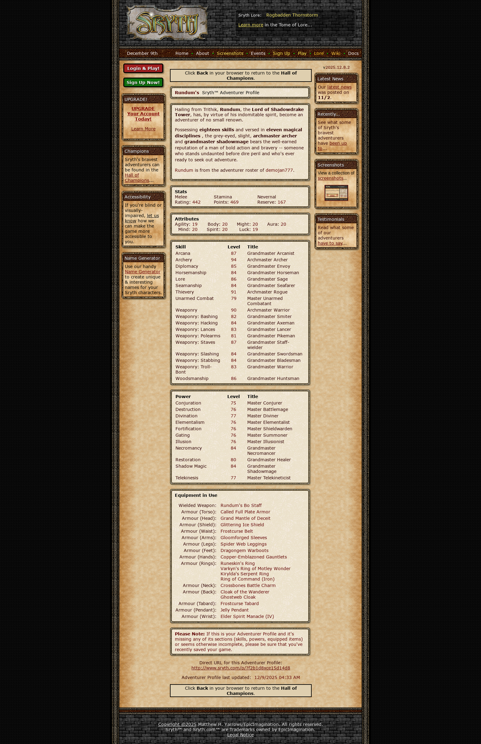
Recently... (328, 114)
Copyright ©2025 (177, 724)
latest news (339, 87)
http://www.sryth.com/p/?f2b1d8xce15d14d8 (240, 667)
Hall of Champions (137, 177)
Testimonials (330, 219)
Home (181, 53)
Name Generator (142, 271)
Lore (319, 53)
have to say (330, 243)
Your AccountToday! (143, 116)
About (202, 53)
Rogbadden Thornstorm (292, 14)
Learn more (250, 24)
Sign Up (281, 53)
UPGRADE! (136, 99)
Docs (353, 53)
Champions (137, 151)
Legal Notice (240, 734)
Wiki (336, 53)
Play (302, 53)
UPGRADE (143, 108)
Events (258, 53)
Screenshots (230, 53)
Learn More (143, 128)
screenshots (330, 178)
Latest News (330, 78)
